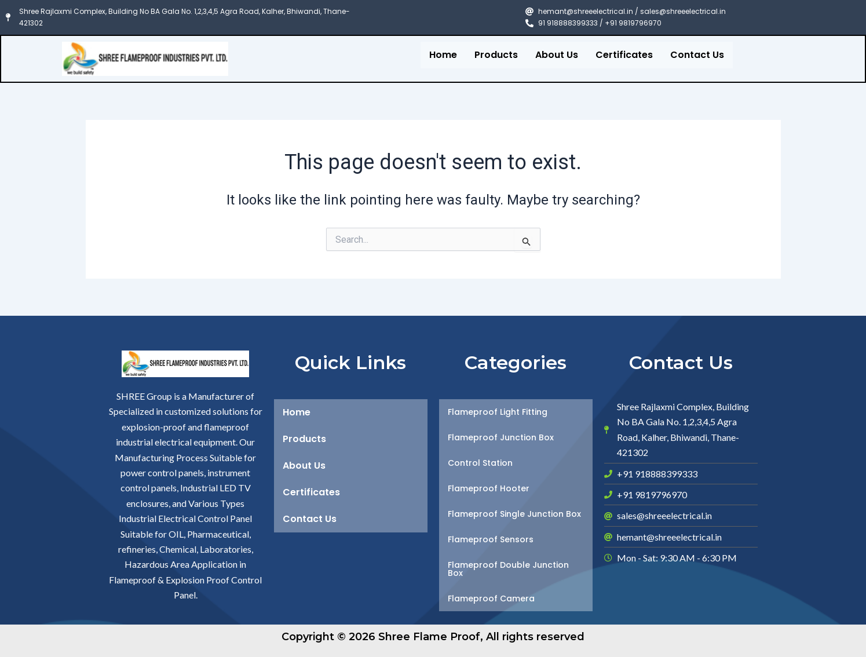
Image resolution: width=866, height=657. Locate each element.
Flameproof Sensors (491, 539)
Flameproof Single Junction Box (514, 514)
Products (496, 54)
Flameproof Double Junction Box (508, 569)
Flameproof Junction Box (501, 437)
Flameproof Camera (491, 598)
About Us (556, 54)
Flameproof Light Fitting (497, 412)
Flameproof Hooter (488, 488)
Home (443, 54)
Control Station (480, 463)
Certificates (624, 54)
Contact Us (697, 54)
